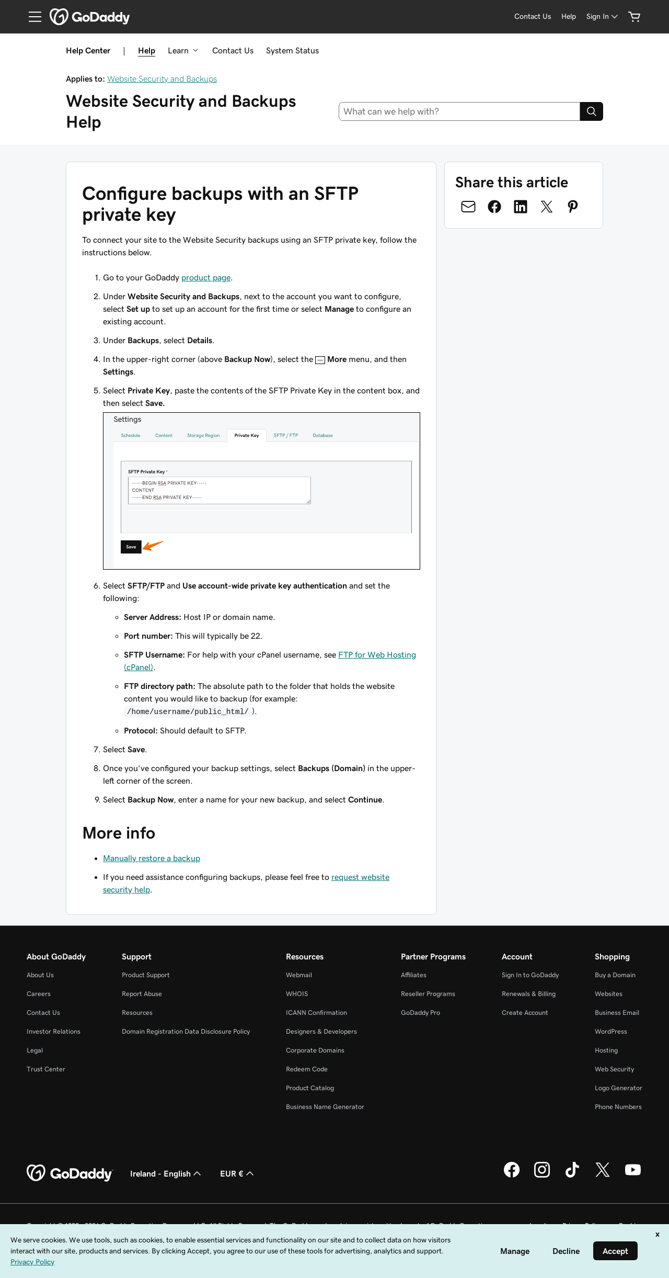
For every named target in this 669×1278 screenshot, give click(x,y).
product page (205, 277)
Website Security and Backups (162, 78)
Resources (137, 1012)
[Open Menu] (31, 17)
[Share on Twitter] (547, 207)
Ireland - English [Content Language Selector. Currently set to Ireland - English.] (166, 1173)
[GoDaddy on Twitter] (602, 1176)
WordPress (611, 1031)
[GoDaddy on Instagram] (542, 1176)
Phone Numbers (618, 1106)
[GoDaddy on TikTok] (572, 1176)
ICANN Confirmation (316, 1012)
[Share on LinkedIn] (520, 207)
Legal (35, 1050)
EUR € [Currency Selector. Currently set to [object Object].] (238, 1173)
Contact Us (232, 50)
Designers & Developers (321, 1031)
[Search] (591, 111)
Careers (39, 993)
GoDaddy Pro (420, 1012)
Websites (608, 993)
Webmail (299, 974)
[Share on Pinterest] (573, 207)
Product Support (146, 974)
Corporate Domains (315, 1050)
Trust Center (46, 1069)
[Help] (568, 16)
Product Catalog (310, 1087)
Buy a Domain (615, 974)
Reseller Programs (428, 993)
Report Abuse (142, 993)
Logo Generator (618, 1087)
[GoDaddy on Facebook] (511, 1176)
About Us (40, 974)
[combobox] (459, 111)
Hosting (606, 1050)
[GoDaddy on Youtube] (633, 1176)
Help (146, 50)
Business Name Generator (325, 1106)
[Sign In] (603, 16)
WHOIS (297, 993)
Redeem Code (307, 1069)
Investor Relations (53, 1031)
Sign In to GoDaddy (530, 974)
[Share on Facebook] (494, 207)
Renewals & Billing (529, 993)
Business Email (617, 1012)
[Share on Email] (468, 207)
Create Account (525, 1012)
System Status (292, 50)
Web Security (614, 1069)
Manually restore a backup (151, 858)
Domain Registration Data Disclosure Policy (186, 1031)
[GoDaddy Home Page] (70, 1173)
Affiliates (413, 974)
